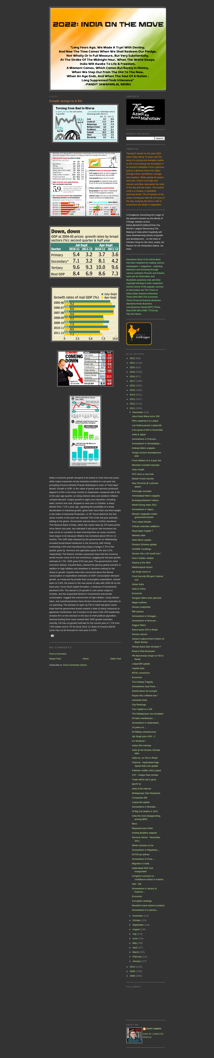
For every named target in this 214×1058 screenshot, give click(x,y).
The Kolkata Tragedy (142, 682)
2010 (133, 966)
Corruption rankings (142, 901)
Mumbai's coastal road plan (146, 465)
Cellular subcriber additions (145, 526)
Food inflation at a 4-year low (146, 460)
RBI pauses (138, 611)
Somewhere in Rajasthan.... (146, 850)
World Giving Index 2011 (144, 505)
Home (86, 658)
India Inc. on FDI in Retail (144, 758)
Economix (137, 593)
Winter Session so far (143, 845)
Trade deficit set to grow (144, 779)
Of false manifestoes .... (144, 718)
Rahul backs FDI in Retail (145, 629)
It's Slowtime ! (139, 741)
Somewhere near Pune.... (145, 686)
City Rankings (139, 704)
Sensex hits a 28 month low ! (146, 553)
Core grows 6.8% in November (147, 430)
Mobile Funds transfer (143, 478)
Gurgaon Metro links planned (146, 598)
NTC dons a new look (143, 474)
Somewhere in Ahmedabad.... (147, 443)
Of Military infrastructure (144, 732)
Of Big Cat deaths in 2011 (145, 811)
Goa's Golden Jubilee (143, 558)
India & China (139, 589)
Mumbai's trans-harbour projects (148, 905)
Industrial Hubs (139, 700)
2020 (133, 367)
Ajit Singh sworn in (141, 571)
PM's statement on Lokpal (145, 420)
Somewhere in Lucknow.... (145, 910)
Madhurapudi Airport (142, 567)
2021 (133, 363)
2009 (133, 971)
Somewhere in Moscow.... (145, 620)
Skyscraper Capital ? (142, 531)
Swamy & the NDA (141, 562)
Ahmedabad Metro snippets (146, 495)
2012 (133, 403)
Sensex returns (139, 634)
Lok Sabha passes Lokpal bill (146, 425)
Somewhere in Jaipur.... (144, 509)
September (138, 925)
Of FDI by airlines (140, 854)
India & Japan (139, 434)
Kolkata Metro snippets (143, 448)
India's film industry (141, 745)
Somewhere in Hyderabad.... (146, 722)
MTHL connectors (141, 673)
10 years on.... (139, 727)
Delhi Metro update (141, 540)
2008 (133, 976)
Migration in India (140, 863)
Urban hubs (138, 584)
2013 (133, 399)
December (138, 412)
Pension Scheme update (144, 544)
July (134, 934)
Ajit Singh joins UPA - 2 (143, 736)
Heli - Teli (136, 884)
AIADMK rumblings (141, 549)
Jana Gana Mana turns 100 (146, 416)
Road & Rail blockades (143, 651)
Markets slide (138, 535)
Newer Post (55, 658)
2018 (133, 376)
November (138, 915)
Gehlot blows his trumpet (144, 691)
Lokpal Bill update (141, 663)
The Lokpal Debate (141, 521)
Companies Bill (139, 797)
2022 (133, 358)
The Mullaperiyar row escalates (147, 713)
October (136, 920)
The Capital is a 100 (142, 709)
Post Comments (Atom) (75, 665)
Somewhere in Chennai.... (145, 439)
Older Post (115, 658)
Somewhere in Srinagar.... (145, 616)
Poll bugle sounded (141, 491)
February (137, 956)
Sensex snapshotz (141, 607)
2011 (133, 408)
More (134, 823)
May (134, 943)
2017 (133, 381)
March (135, 952)
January (136, 961)
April (135, 947)
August (136, 929)
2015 (133, 390)
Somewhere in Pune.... (143, 859)
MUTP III (136, 784)
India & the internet (141, 788)
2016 (133, 385)
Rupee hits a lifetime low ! (145, 695)
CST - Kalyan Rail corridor (145, 775)
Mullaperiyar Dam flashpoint (146, 793)
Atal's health (138, 469)
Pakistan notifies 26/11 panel (146, 770)
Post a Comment (57, 653)
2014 (133, 394)
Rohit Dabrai (154, 1029)
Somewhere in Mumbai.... (145, 806)
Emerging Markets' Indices (145, 500)
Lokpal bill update (141, 802)
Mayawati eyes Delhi (142, 828)
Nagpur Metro (139, 625)
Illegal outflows (139, 602)
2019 (133, 372)
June (135, 938)
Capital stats (138, 668)
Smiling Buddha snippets (144, 832)
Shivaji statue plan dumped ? (146, 646)
